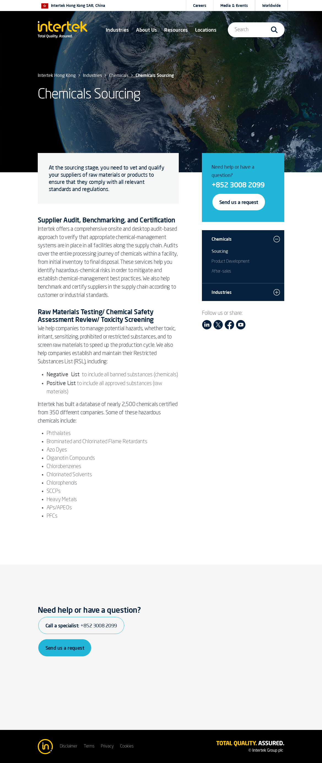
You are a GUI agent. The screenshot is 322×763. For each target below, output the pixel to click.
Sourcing (220, 251)
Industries (222, 292)
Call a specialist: (81, 625)
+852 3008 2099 (238, 184)
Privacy (107, 746)
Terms (89, 746)
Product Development (231, 261)
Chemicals (222, 239)
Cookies (127, 746)
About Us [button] (146, 30)
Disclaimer (68, 746)
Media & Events (234, 5)
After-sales (221, 271)
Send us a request (238, 202)
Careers (199, 5)
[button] (117, 30)
